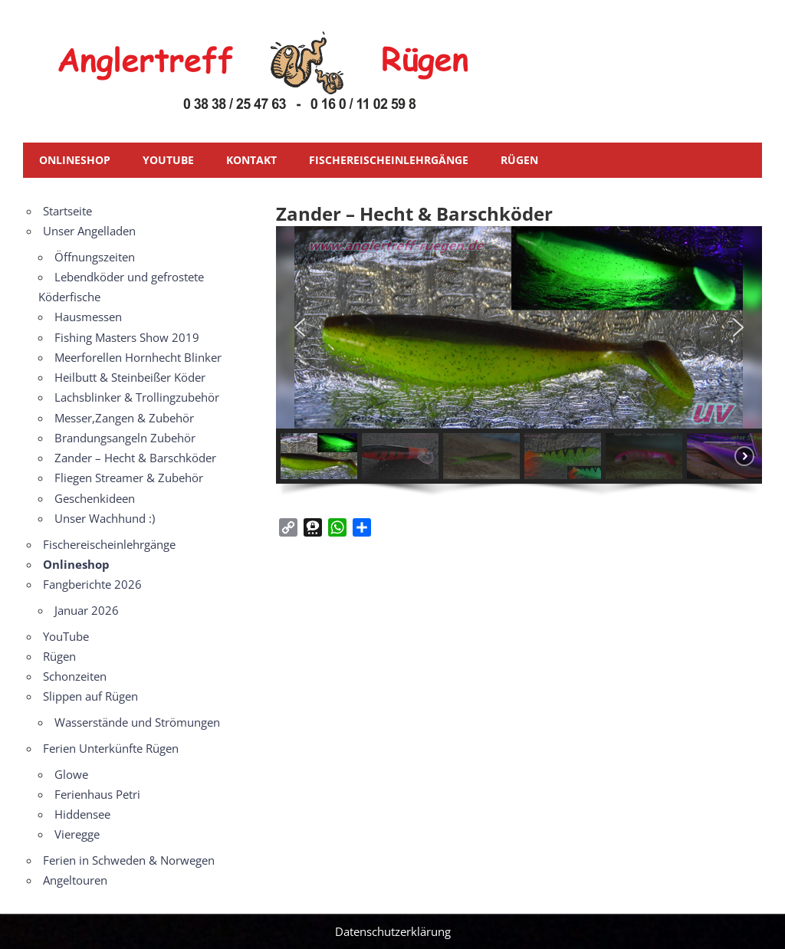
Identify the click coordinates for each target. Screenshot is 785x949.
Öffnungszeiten (94, 256)
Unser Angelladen (89, 230)
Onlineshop (74, 160)
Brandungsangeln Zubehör (124, 437)
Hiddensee (82, 814)
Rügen (519, 160)
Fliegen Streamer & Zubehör (128, 477)
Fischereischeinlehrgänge (388, 160)
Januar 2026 (86, 610)
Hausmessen (88, 316)
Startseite (67, 210)
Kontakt (251, 160)
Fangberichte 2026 (92, 584)
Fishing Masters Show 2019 (126, 337)
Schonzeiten (75, 676)
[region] (519, 365)
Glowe (71, 774)
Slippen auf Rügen (90, 696)
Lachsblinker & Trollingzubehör (136, 397)
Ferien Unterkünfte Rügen (111, 748)
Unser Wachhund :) (104, 518)
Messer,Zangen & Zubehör (124, 417)
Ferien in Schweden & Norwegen (129, 860)
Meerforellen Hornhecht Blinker (138, 357)
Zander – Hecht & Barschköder (135, 457)
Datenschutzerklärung (393, 931)
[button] (299, 327)
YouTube (168, 160)
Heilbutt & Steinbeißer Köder (129, 377)
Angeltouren (75, 880)
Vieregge (77, 834)
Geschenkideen (94, 498)
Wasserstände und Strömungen (137, 722)
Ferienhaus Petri (97, 794)
